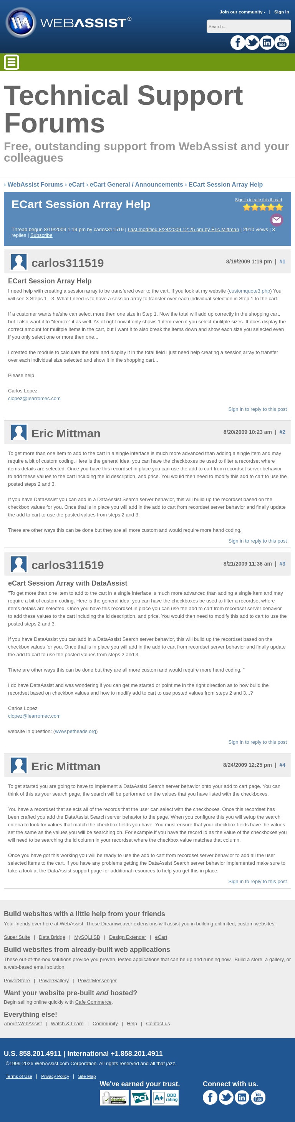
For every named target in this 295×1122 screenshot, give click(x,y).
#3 (282, 564)
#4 (282, 765)
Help (132, 1023)
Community (105, 1023)
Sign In (281, 11)
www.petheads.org (75, 731)
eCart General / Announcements (136, 184)
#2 (282, 432)
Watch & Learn (67, 1023)
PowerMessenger (97, 980)
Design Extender (127, 937)
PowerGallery (54, 980)
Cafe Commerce (93, 1002)
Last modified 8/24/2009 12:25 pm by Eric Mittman (183, 229)
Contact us (158, 1023)
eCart (77, 184)
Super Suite (17, 937)
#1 (282, 261)
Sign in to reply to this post (258, 409)
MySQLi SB (87, 937)
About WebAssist (23, 1023)
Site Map (87, 1076)
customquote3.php (249, 291)
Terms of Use (19, 1076)
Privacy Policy (55, 1076)
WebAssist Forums (35, 184)
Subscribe (41, 235)
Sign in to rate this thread (258, 199)
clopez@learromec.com (34, 398)
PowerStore (17, 980)
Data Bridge (52, 937)
